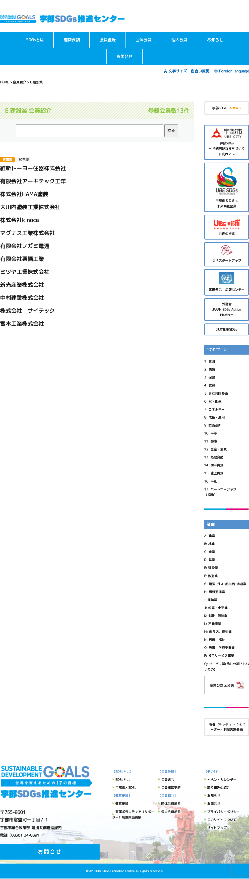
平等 (213, 433)
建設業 (213, 567)
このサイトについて (221, 819)
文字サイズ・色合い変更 (186, 71)
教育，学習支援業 (222, 647)
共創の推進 (226, 227)
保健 (211, 377)
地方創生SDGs (226, 329)
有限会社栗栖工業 (22, 259)
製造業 (213, 576)
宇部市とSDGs (125, 787)
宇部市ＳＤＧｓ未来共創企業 (226, 187)
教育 (211, 385)
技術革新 (214, 425)
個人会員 (179, 40)
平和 (213, 481)
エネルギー (216, 409)
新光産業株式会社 (22, 285)
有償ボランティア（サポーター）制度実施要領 (227, 727)
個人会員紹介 (171, 812)
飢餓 (211, 369)
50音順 (23, 159)
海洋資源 (216, 465)
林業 (211, 544)
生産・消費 (218, 449)
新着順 (7, 159)
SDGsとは (35, 40)
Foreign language (231, 71)
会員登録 (108, 40)
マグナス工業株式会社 (27, 233)
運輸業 (212, 600)
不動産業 (214, 624)
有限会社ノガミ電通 (24, 246)
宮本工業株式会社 (22, 323)
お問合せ (124, 56)
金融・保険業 (217, 616)
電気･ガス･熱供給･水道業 (227, 584)
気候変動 (216, 457)
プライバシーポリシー (223, 812)
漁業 (211, 552)
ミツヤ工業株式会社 (24, 272)
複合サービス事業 (221, 655)
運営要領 (72, 40)
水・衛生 (214, 401)
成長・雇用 (216, 417)
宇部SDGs (226, 108)
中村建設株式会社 (22, 298)
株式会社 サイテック (27, 310)
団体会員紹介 (171, 803)
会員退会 (167, 779)
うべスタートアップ (226, 254)
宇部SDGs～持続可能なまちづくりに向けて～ (226, 142)
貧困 (211, 361)
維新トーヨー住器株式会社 (33, 168)
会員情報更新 (171, 787)
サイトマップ (217, 827)
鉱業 (211, 560)
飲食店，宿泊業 (220, 631)
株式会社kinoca (19, 220)
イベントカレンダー (221, 779)
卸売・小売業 (218, 608)
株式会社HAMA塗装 (24, 194)
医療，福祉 (217, 639)
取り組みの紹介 (218, 787)
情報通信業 (217, 592)
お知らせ (215, 40)
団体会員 (143, 40)
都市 (213, 441)
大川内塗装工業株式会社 (30, 207)
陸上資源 (216, 473)
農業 (211, 536)
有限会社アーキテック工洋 (33, 181)
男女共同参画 (218, 393)
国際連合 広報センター (226, 282)
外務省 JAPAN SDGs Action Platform (226, 309)
